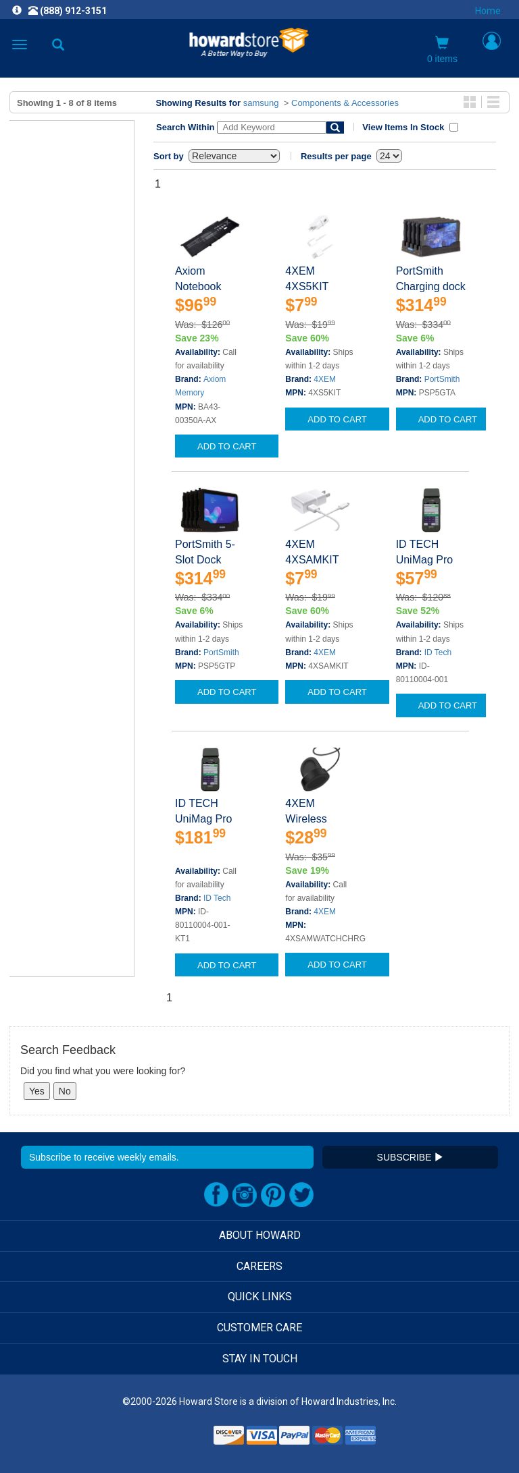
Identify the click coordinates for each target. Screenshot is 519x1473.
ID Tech (437, 652)
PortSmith (442, 379)
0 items (442, 50)
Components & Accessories (345, 103)
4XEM (325, 379)
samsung (261, 103)
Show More (36, 278)
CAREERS (259, 1266)
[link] (177, 1439)
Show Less (36, 762)
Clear (41, 357)
